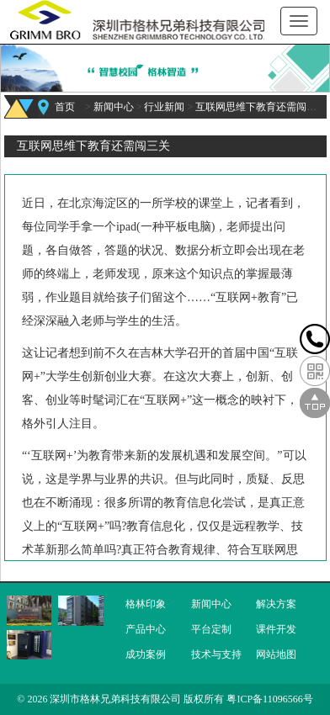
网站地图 (276, 654)
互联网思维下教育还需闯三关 (261, 107)
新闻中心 (113, 107)
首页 (65, 107)
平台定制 (211, 629)
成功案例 (145, 654)
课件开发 (276, 629)
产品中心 (145, 629)
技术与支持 (216, 654)
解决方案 (276, 604)
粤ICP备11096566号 (269, 699)
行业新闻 (164, 107)
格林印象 (145, 604)
